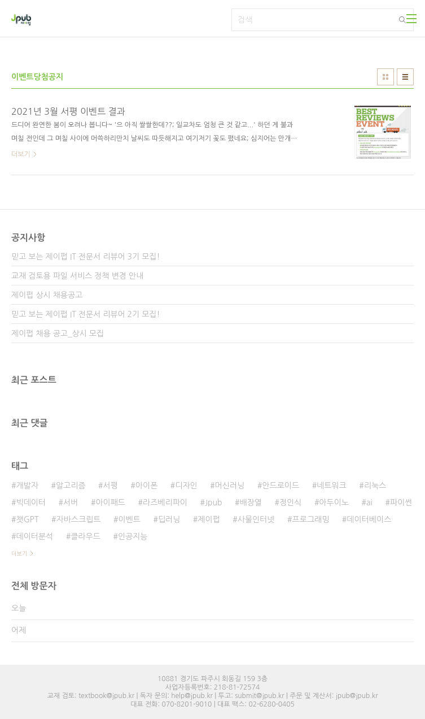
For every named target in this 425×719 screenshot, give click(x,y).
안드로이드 (280, 486)
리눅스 (375, 486)
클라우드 (85, 536)
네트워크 (332, 486)
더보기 (19, 553)
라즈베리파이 (165, 502)
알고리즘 (71, 486)
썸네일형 (385, 76)
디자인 (186, 486)
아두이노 (334, 502)
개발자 (27, 486)
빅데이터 (31, 502)
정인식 (290, 502)
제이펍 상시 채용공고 (46, 295)
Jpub (213, 502)
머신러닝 (230, 486)
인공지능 (133, 536)
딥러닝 (169, 519)
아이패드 (110, 502)
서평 (110, 486)
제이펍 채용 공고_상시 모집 (57, 333)
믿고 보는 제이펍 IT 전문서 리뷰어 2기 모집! (85, 314)
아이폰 (146, 486)
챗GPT (27, 519)
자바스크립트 (78, 519)
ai (369, 502)
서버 (70, 502)
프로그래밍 (311, 519)
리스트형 (405, 76)
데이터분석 (34, 536)
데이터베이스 (369, 519)
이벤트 (129, 519)
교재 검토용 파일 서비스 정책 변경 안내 (77, 276)
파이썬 (401, 502)
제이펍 (209, 519)
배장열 (250, 502)
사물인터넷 (256, 519)
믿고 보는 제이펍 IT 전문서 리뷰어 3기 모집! (85, 257)
